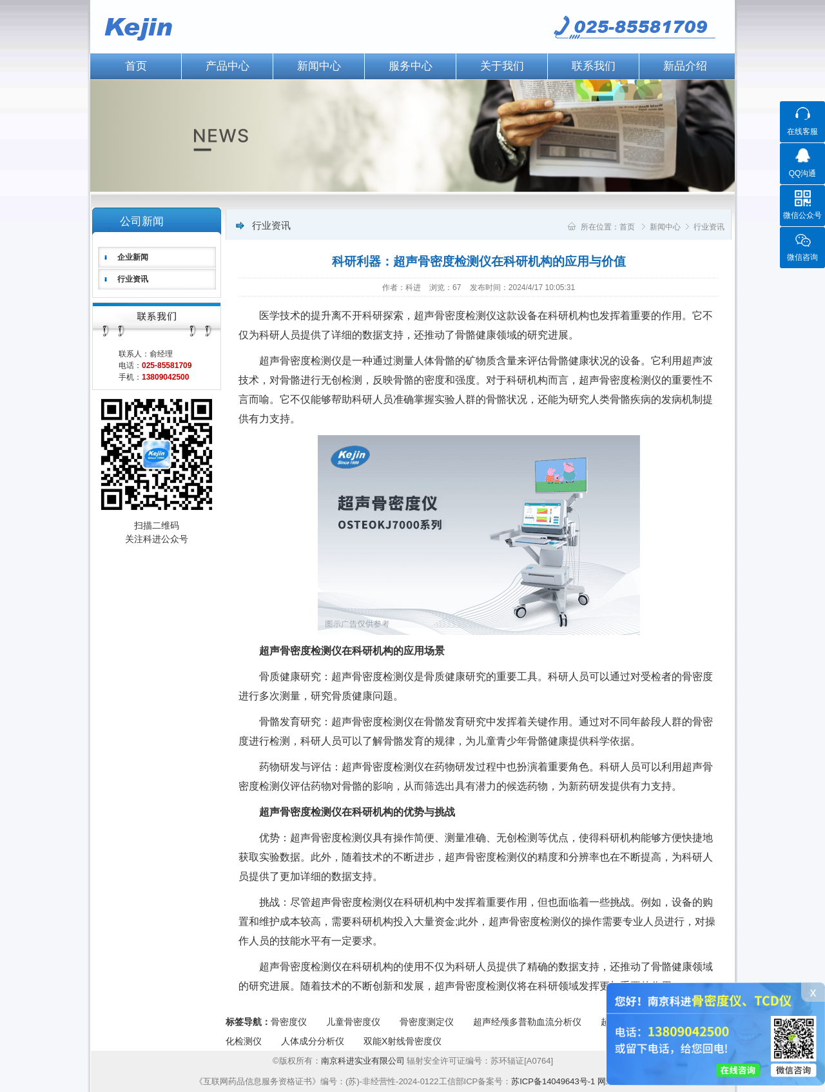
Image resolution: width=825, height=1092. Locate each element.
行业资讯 (132, 279)
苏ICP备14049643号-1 (553, 1081)
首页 (136, 66)
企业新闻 (132, 257)
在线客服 (802, 131)
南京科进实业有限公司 (364, 1061)
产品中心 (227, 66)
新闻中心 (319, 66)
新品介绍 (685, 66)
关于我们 (502, 66)
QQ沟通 (803, 173)
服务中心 (410, 66)
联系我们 (594, 66)
